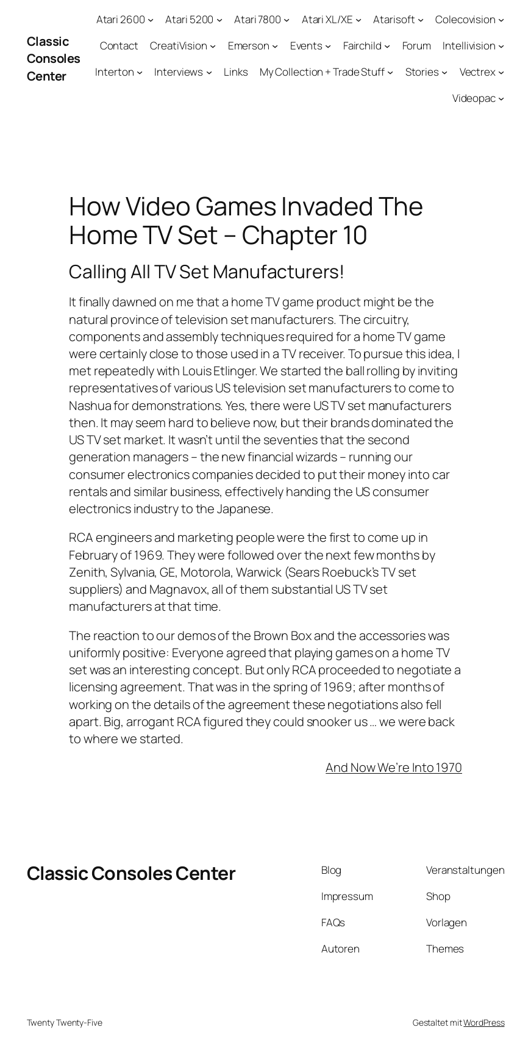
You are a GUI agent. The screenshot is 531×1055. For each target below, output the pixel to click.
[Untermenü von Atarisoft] (421, 19)
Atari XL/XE (327, 19)
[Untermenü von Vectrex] (501, 72)
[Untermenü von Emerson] (275, 46)
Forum (417, 45)
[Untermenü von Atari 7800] (286, 19)
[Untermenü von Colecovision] (501, 19)
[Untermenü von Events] (328, 46)
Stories (422, 72)
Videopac (474, 98)
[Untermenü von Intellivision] (501, 46)
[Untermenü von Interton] (140, 72)
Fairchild (362, 45)
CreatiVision (178, 45)
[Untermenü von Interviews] (209, 72)
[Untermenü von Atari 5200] (219, 19)
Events (306, 45)
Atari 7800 (257, 19)
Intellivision (469, 45)
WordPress (483, 1022)
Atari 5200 (189, 19)
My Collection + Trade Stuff (322, 72)
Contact (119, 45)
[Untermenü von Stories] (444, 72)
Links (236, 72)
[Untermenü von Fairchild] (387, 46)
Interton (114, 72)
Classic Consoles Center (53, 58)
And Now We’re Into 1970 (394, 767)
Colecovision (465, 19)
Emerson (248, 45)
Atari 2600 (120, 19)
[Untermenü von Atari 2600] (151, 19)
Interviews (178, 72)
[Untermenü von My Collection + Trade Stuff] (390, 72)
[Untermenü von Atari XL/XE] (358, 19)
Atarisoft (394, 19)
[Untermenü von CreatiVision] (213, 46)
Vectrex (478, 72)
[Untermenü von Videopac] (501, 98)
